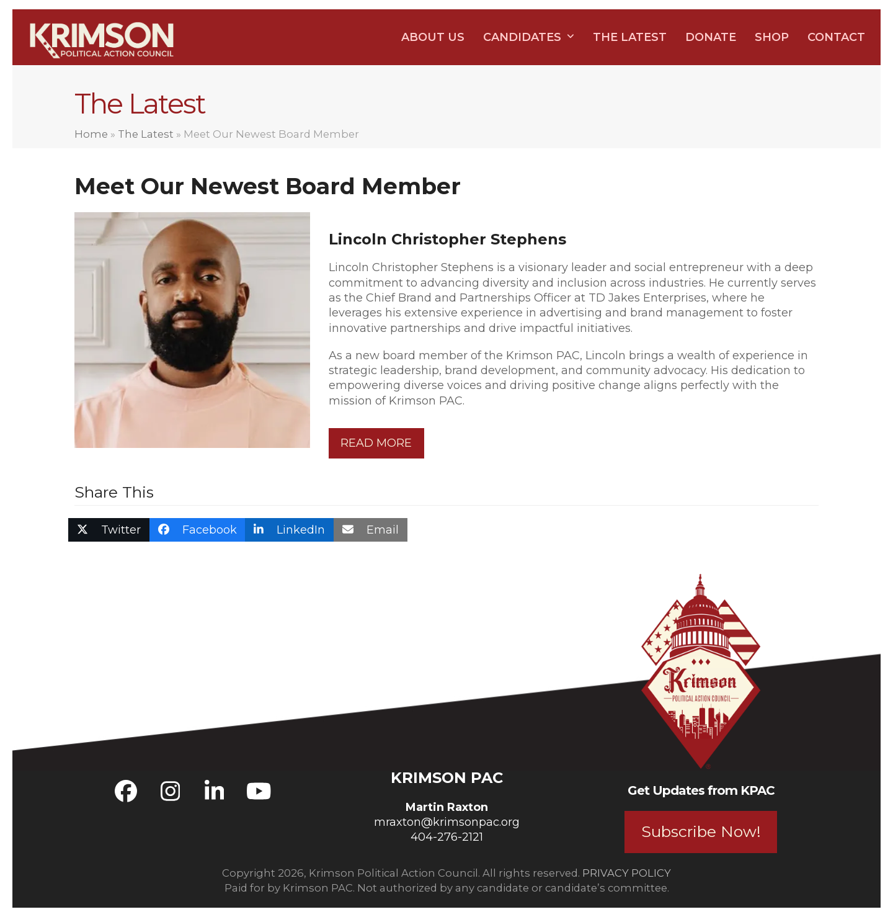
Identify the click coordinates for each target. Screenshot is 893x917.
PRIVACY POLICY (626, 873)
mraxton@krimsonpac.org (447, 822)
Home (91, 134)
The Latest (146, 134)
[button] (108, 530)
